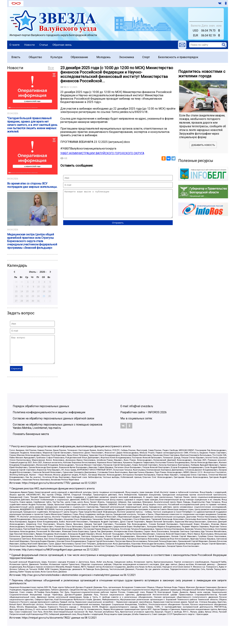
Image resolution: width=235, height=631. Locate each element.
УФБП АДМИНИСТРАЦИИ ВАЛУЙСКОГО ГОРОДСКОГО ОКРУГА (102, 153)
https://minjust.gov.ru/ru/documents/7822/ (46, 623)
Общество (35, 57)
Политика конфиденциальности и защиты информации (49, 417)
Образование (79, 57)
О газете (14, 44)
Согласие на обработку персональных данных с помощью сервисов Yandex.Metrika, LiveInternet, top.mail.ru (57, 431)
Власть (15, 57)
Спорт (146, 57)
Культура (56, 57)
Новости (29, 44)
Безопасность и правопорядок (178, 57)
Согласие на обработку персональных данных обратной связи (53, 423)
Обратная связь (62, 44)
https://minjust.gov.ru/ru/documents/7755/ (46, 488)
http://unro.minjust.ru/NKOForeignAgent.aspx (47, 554)
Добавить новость (203, 145)
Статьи (43, 44)
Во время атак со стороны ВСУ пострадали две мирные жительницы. (32, 185)
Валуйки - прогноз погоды (205, 13)
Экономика (126, 57)
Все (51, 68)
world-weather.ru (206, 16)
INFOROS (154, 417)
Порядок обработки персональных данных (41, 411)
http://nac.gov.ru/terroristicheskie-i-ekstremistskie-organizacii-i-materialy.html (66, 580)
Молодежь (103, 57)
